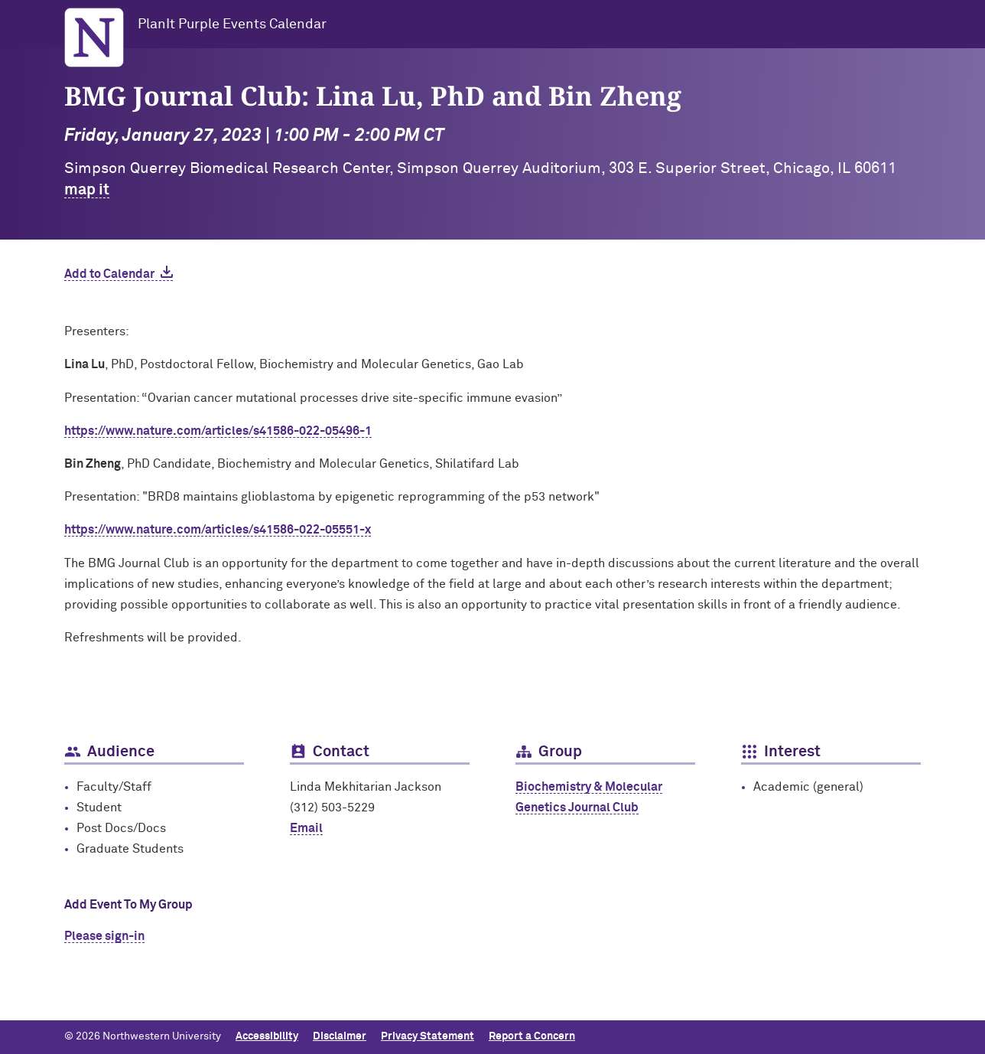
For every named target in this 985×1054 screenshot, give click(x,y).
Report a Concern (532, 1036)
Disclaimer (339, 1036)
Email (306, 828)
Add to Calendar (109, 274)
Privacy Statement (427, 1036)
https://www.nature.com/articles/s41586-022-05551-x (217, 530)
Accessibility (267, 1036)
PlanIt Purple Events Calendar (232, 24)
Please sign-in (104, 936)
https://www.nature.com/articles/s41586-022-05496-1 (218, 431)
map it (86, 189)
